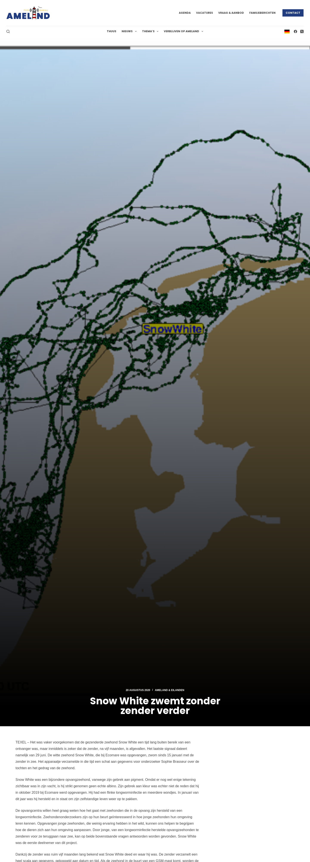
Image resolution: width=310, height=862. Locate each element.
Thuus (111, 31)
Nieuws (130, 31)
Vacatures (204, 13)
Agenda (185, 13)
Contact (293, 13)
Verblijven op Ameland (184, 31)
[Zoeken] (8, 31)
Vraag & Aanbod (231, 13)
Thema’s (151, 31)
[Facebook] (295, 31)
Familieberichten (262, 13)
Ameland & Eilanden (169, 690)
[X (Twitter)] (302, 31)
